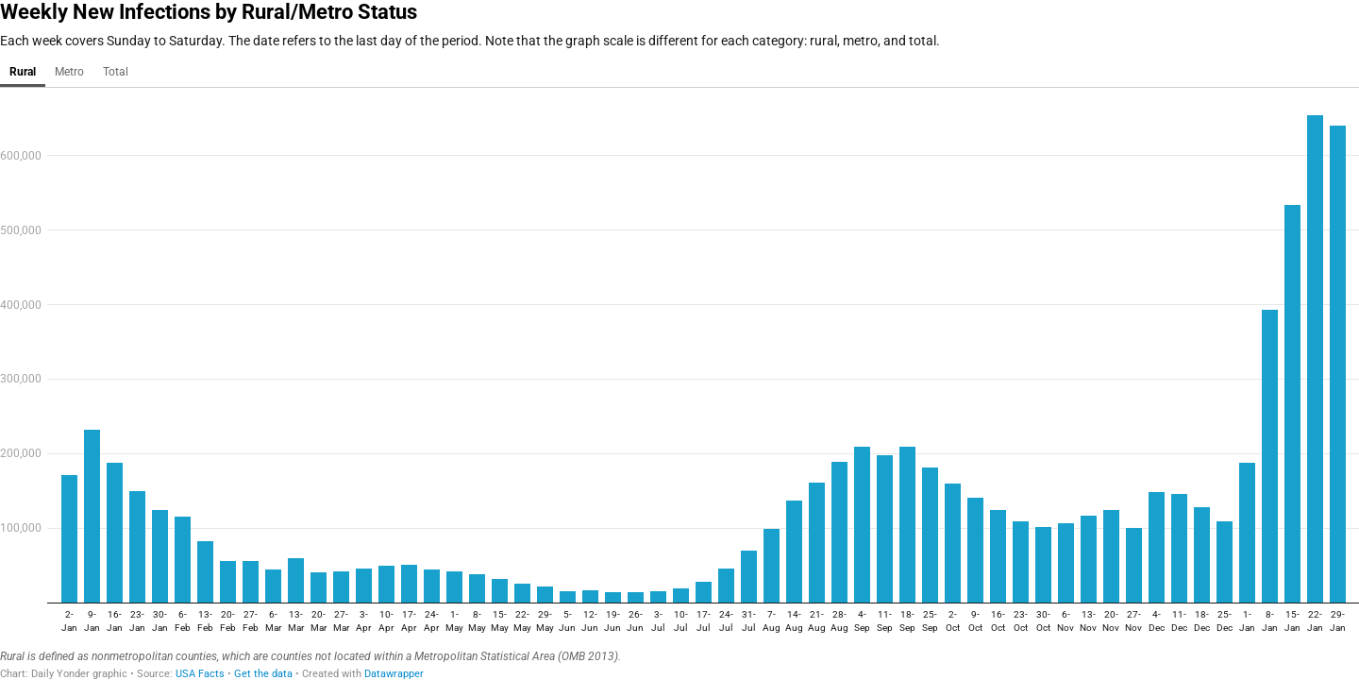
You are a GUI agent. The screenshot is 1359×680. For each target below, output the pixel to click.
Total (115, 71)
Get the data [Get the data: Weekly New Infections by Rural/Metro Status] (263, 674)
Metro (69, 71)
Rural (22, 71)
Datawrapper (394, 674)
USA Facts (200, 674)
